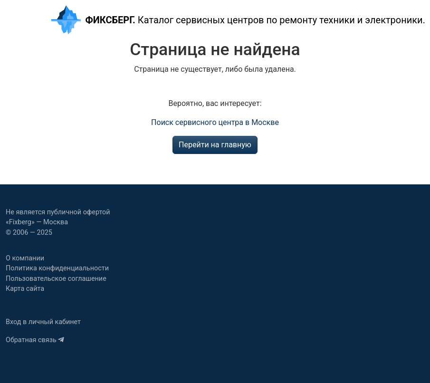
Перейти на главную (215, 144)
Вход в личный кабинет (43, 322)
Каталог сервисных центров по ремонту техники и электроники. (237, 20)
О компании (25, 258)
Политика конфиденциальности (57, 268)
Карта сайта (25, 289)
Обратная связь (35, 340)
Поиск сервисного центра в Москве (215, 122)
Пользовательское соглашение (56, 279)
